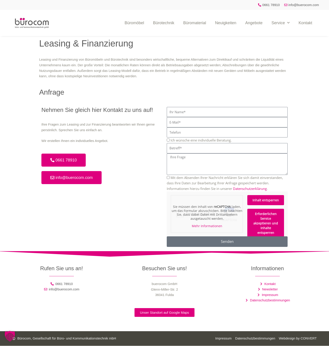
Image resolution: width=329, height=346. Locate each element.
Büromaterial (194, 23)
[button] (10, 336)
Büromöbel (134, 23)
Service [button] (280, 23)
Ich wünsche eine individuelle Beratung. (201, 140)
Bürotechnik (163, 23)
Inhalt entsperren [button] (265, 200)
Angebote (254, 23)
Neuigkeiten (225, 23)
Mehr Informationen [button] (207, 226)
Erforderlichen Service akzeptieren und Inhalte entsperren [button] (265, 223)
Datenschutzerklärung (250, 188)
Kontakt (305, 23)
